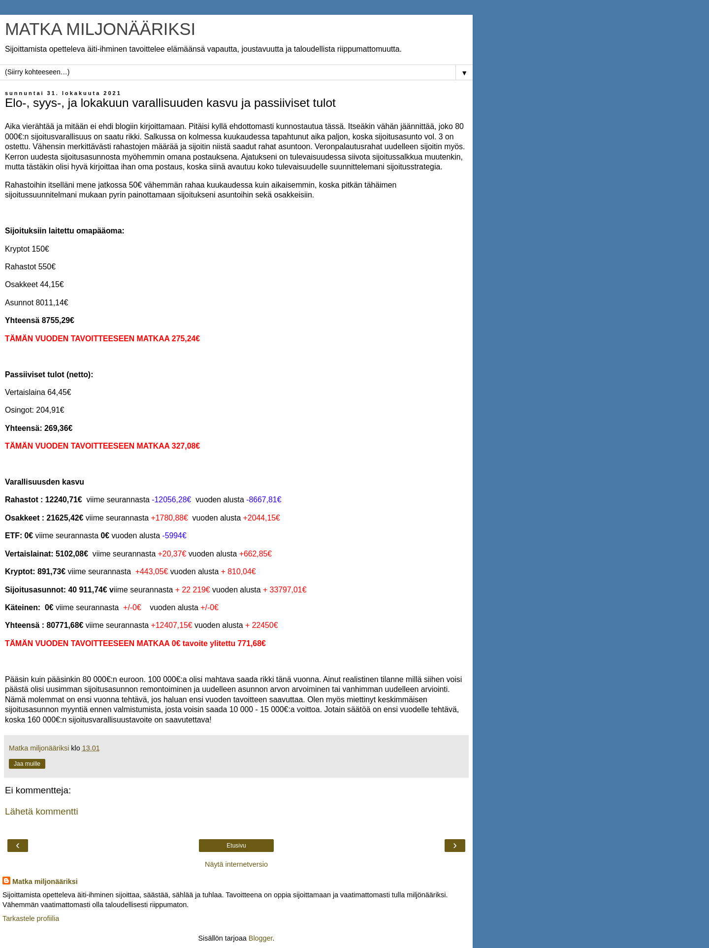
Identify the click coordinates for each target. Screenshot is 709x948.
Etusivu (236, 845)
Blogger (261, 938)
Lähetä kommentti (41, 811)
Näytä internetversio (236, 864)
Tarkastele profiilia (30, 918)
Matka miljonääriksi (45, 881)
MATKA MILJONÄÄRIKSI (100, 29)
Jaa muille (27, 763)
